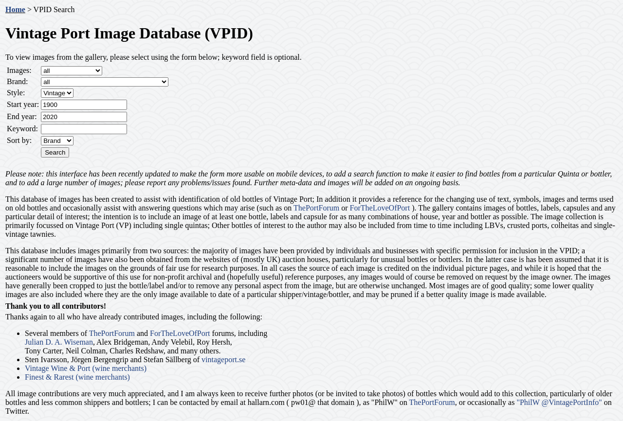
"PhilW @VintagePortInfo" (559, 402)
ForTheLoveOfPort (380, 208)
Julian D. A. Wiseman (59, 342)
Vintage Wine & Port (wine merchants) (86, 368)
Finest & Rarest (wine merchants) (77, 377)
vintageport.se (223, 359)
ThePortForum (316, 208)
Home (15, 9)
